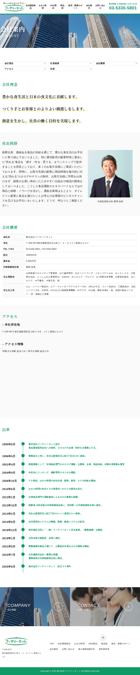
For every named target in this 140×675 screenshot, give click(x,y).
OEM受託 (53, 6)
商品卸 (62, 6)
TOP (52, 643)
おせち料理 (43, 6)
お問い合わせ (100, 6)
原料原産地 (104, 649)
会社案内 (89, 6)
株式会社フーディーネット (68, 671)
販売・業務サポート (75, 6)
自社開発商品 (31, 6)
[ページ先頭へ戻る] (103, 638)
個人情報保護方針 (86, 649)
